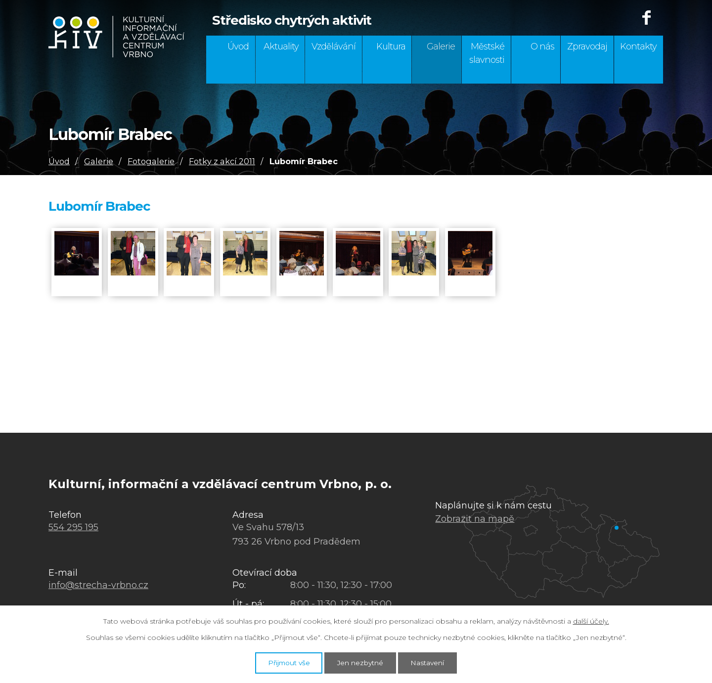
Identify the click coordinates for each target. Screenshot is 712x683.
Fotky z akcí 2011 (222, 161)
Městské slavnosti (486, 53)
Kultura (390, 46)
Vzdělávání (334, 46)
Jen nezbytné (361, 662)
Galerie (441, 46)
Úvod (238, 46)
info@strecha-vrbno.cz (98, 585)
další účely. (591, 620)
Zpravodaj (587, 46)
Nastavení (432, 662)
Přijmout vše (285, 662)
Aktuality (281, 46)
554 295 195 (73, 527)
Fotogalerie (151, 161)
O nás (542, 46)
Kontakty (638, 46)
